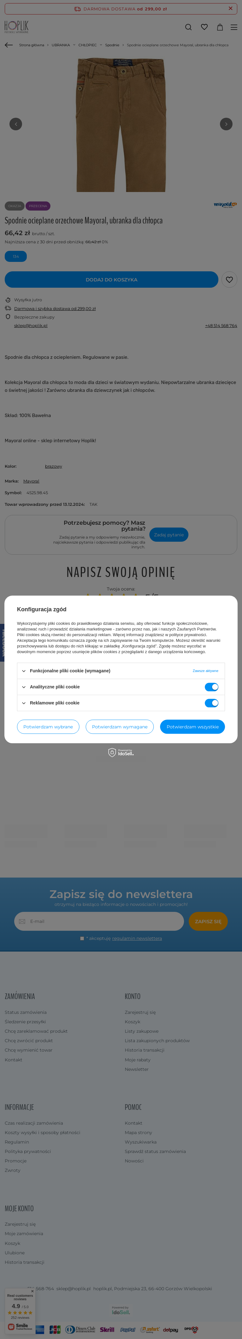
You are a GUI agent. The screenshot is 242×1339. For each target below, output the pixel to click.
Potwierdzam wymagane (119, 727)
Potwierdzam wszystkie (193, 727)
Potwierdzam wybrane (48, 727)
